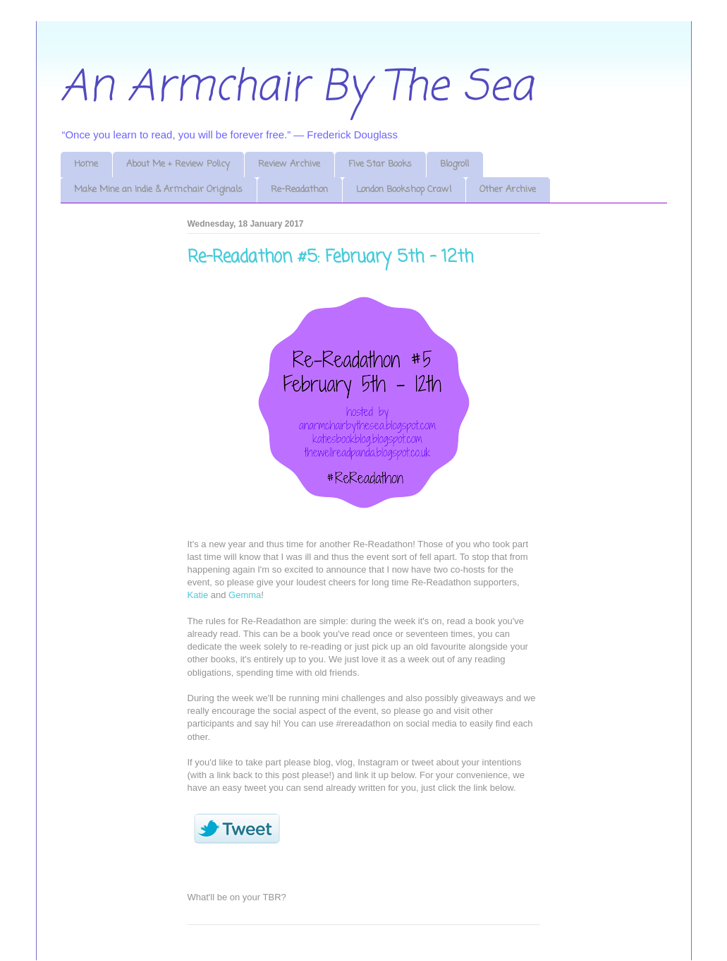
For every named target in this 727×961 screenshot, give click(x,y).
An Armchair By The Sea (297, 88)
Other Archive (507, 189)
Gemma (244, 595)
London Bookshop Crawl (403, 189)
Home (86, 164)
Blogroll (454, 164)
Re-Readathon (299, 189)
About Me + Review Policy (178, 164)
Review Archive (289, 164)
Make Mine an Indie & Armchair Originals (158, 189)
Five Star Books (380, 164)
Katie (198, 595)
